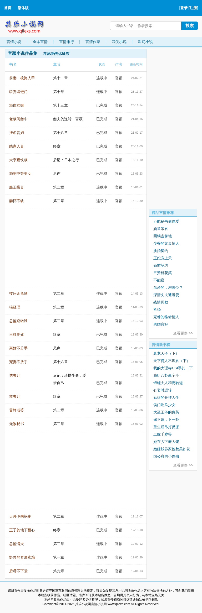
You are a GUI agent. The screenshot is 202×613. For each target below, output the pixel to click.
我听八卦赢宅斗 (166, 375)
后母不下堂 (18, 571)
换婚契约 (160, 251)
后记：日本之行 (66, 160)
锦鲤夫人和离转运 (168, 383)
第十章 (58, 92)
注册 (193, 8)
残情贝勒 (160, 302)
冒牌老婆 (16, 410)
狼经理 (14, 307)
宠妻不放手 (18, 362)
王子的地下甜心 (22, 530)
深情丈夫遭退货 (166, 295)
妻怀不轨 (16, 201)
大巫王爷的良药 (166, 412)
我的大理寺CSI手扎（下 (173, 368)
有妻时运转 (162, 390)
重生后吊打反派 (166, 427)
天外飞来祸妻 (20, 516)
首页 (7, 8)
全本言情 (40, 42)
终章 (56, 146)
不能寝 (158, 280)
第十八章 (60, 132)
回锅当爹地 (162, 236)
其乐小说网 (28, 25)
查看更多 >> (183, 333)
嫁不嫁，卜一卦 (166, 419)
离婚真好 (160, 324)
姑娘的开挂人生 (166, 397)
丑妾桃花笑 (162, 273)
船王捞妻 (16, 187)
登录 (184, 8)
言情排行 (66, 42)
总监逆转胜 (18, 321)
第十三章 (60, 105)
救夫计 (14, 396)
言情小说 (14, 42)
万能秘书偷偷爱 (166, 221)
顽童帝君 (160, 229)
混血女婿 (16, 105)
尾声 (56, 173)
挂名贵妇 (16, 132)
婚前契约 (160, 265)
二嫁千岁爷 (162, 434)
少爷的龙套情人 (166, 243)
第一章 (58, 557)
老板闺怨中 (18, 119)
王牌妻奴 (16, 334)
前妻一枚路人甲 (22, 78)
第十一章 (60, 78)
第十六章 (60, 362)
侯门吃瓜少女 (164, 405)
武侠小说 (119, 42)
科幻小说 (145, 42)
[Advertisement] (173, 128)
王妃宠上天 (162, 258)
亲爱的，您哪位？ (168, 287)
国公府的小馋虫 (166, 456)
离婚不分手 (18, 348)
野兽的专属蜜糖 (22, 557)
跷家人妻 (16, 146)
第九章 (58, 571)
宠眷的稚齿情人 (166, 317)
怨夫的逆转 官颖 (68, 119)
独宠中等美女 (20, 173)
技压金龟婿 (18, 293)
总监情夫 (16, 544)
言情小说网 (99, 604)
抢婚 (157, 309)
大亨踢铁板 (18, 160)
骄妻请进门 (18, 92)
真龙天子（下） (166, 353)
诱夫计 (14, 375)
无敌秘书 (16, 424)
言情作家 (92, 42)
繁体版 (23, 8)
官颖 (118, 78)
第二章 (58, 187)
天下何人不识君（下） (171, 361)
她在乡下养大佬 (166, 441)
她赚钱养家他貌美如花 (171, 449)
